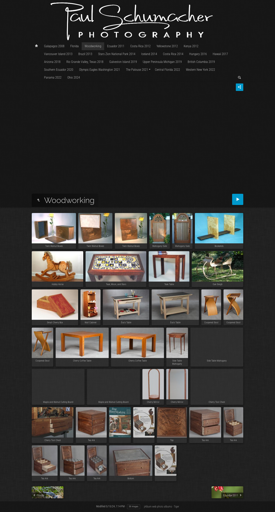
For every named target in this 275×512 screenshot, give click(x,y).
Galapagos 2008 (54, 46)
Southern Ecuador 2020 (58, 70)
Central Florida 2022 (167, 70)
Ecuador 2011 (115, 46)
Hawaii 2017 (220, 54)
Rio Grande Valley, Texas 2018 (84, 62)
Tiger (176, 506)
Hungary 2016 (198, 54)
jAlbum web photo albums (158, 506)
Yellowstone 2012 (167, 46)
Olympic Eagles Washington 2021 (99, 70)
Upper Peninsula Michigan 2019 (162, 62)
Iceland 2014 (149, 54)
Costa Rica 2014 (173, 54)
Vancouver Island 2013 (58, 54)
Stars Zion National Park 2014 (116, 54)
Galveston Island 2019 (123, 62)
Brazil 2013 (85, 54)
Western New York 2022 (200, 70)
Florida (74, 46)
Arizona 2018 (52, 62)
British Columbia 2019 (201, 62)
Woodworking (93, 46)
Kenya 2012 (191, 46)
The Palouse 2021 (137, 70)
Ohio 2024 (73, 77)
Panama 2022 (53, 77)
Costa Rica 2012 (140, 46)
